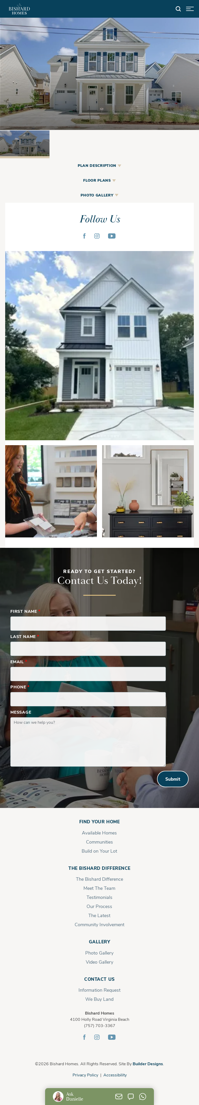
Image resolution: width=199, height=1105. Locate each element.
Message (20, 712)
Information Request (99, 990)
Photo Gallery (99, 953)
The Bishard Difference (99, 868)
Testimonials (99, 897)
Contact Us (99, 979)
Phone (20, 686)
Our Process (99, 906)
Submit (172, 779)
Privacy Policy (85, 1074)
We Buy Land (99, 999)
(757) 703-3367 (99, 1025)
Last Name (24, 636)
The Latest (99, 915)
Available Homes (99, 833)
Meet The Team (99, 888)
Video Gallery (99, 962)
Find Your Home (99, 822)
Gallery (99, 942)
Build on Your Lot (99, 851)
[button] (178, 9)
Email (18, 661)
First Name (25, 611)
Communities (99, 842)
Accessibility (115, 1074)
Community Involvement (99, 924)
